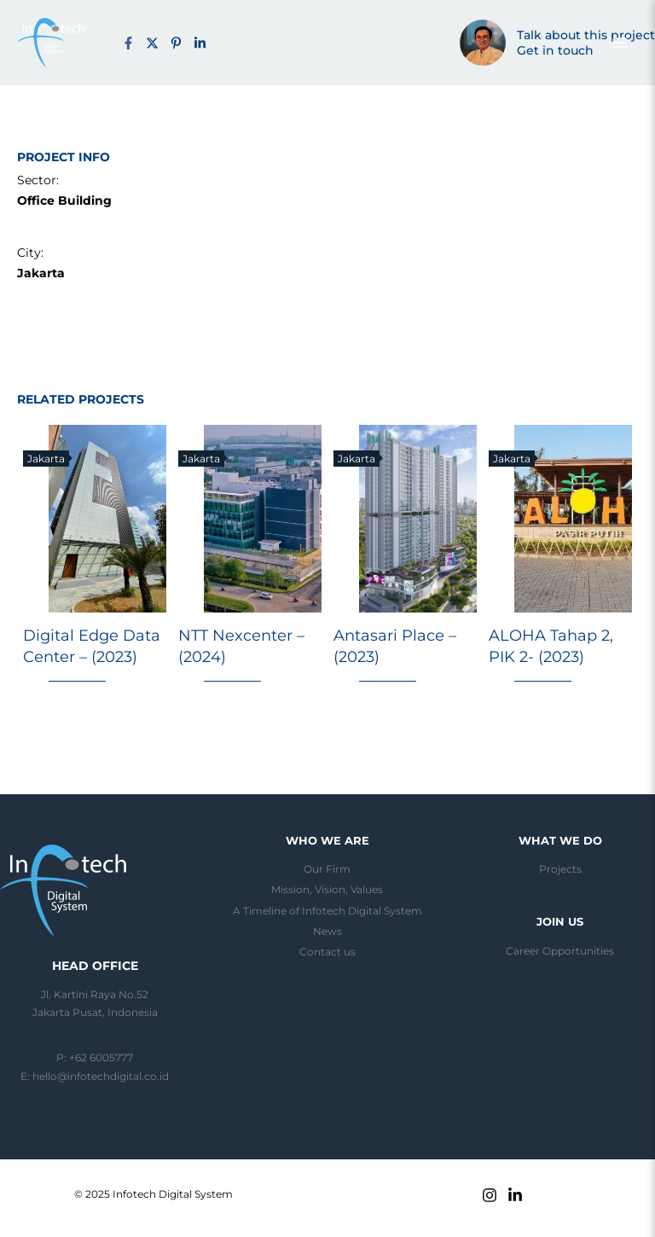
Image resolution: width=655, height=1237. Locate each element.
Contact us (327, 952)
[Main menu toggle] (620, 43)
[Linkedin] (515, 1195)
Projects (560, 869)
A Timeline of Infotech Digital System (327, 911)
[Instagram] (489, 1195)
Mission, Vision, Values (327, 890)
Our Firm (327, 869)
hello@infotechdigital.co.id (100, 1077)
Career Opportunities (560, 951)
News (327, 932)
